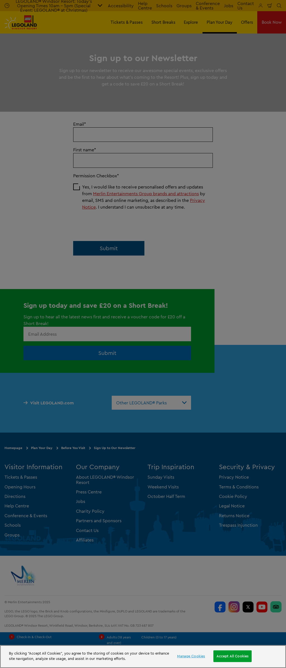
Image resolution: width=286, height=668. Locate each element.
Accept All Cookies (232, 656)
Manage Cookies (191, 656)
